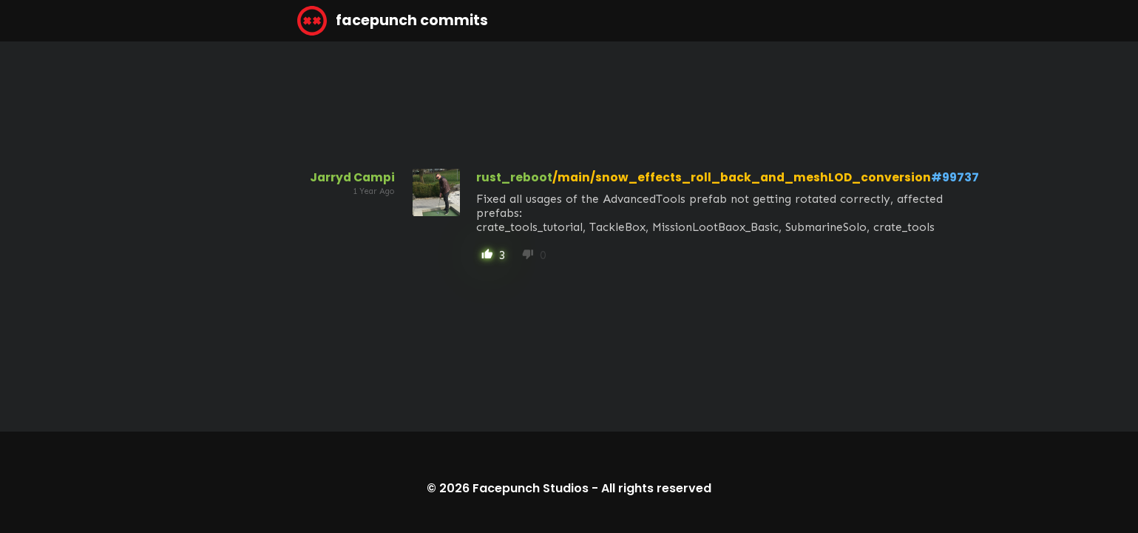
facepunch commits (392, 21)
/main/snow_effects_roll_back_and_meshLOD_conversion (741, 177)
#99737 (955, 177)
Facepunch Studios (531, 488)
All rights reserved (656, 488)
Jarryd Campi (352, 177)
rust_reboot (514, 177)
